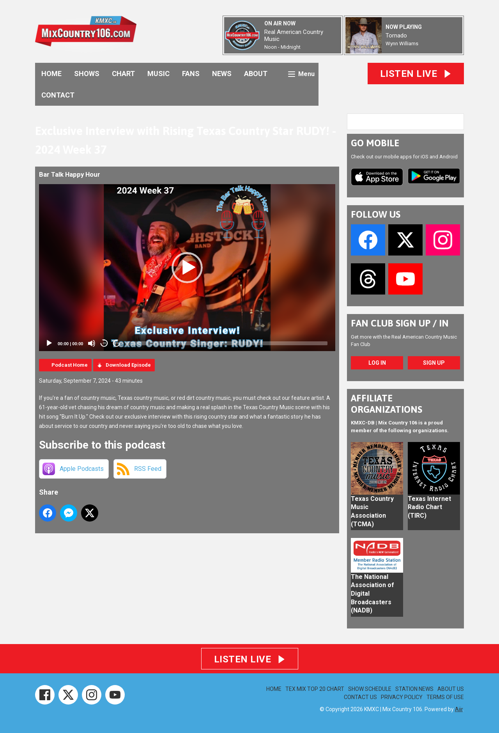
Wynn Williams (402, 43)
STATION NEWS (414, 689)
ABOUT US (450, 689)
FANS (191, 73)
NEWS (222, 73)
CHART (123, 73)
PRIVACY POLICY (402, 697)
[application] (187, 267)
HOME (51, 73)
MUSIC (158, 73)
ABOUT (255, 73)
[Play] (49, 343)
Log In (377, 363)
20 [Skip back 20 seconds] (104, 343)
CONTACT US (360, 697)
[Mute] (92, 343)
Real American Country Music (293, 35)
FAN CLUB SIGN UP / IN (400, 323)
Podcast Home (69, 365)
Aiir (459, 709)
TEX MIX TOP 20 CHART (314, 689)
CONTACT (57, 95)
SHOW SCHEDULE (369, 689)
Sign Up (434, 363)
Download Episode (128, 365)
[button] (187, 267)
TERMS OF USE (445, 697)
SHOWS (86, 73)
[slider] (227, 343)
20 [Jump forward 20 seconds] (117, 343)
